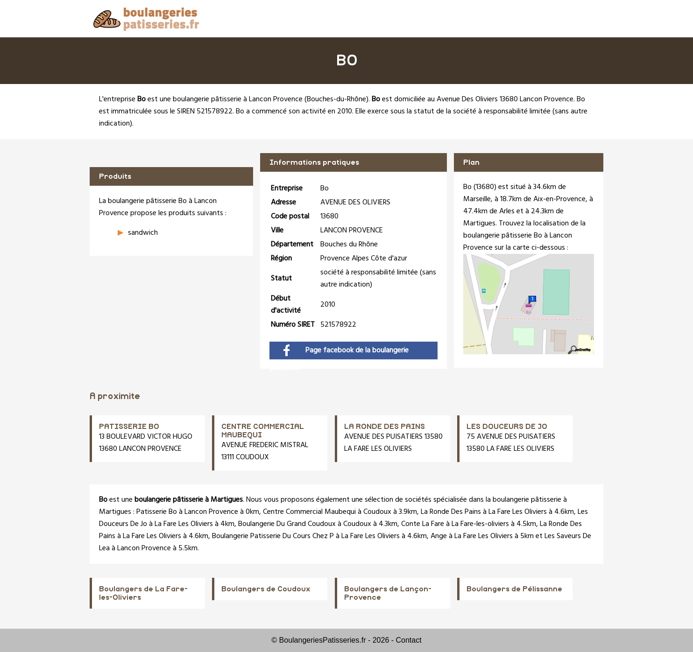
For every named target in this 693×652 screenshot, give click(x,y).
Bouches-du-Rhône (336, 99)
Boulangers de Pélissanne (514, 589)
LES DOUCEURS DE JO (507, 426)
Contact (409, 640)
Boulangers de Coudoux (266, 589)
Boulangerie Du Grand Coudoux (287, 524)
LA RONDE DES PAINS (384, 426)
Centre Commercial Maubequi (309, 512)
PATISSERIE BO (129, 426)
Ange (439, 536)
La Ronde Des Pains (451, 512)
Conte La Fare (422, 524)
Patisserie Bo (156, 512)
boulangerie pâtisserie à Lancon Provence (238, 99)
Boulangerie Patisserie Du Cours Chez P (273, 536)
